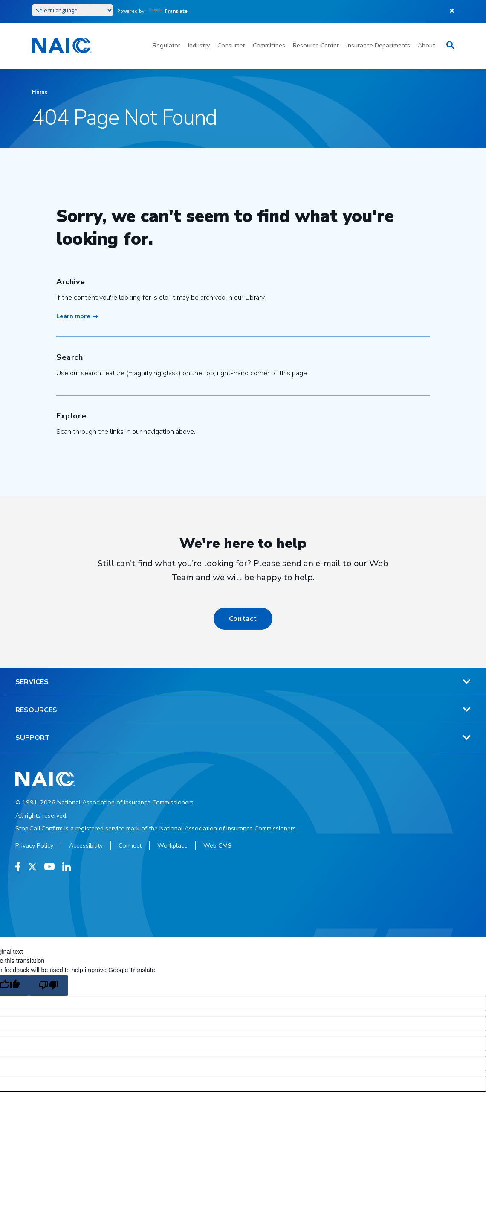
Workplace (172, 845)
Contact (243, 618)
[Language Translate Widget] (72, 10)
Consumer (231, 45)
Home (40, 91)
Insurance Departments (378, 45)
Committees (269, 45)
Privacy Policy (34, 845)
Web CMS (217, 845)
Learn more (77, 316)
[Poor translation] (48, 985)
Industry (199, 45)
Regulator (166, 45)
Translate (168, 11)
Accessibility (86, 845)
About (426, 45)
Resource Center (316, 45)
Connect (130, 845)
